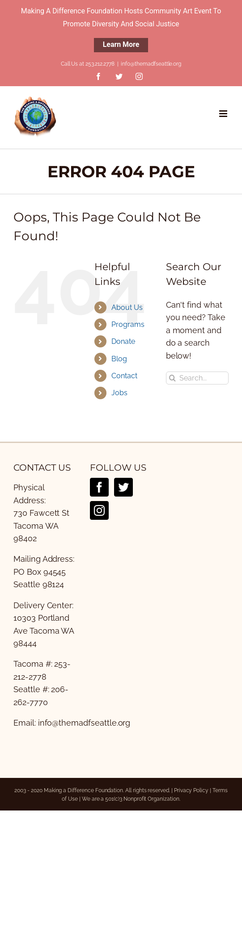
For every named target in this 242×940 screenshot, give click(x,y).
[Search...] (197, 378)
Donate (123, 341)
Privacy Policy (191, 790)
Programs (127, 324)
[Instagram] (99, 510)
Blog (119, 359)
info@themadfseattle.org (151, 64)
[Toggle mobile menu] (224, 113)
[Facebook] (99, 487)
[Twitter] (123, 487)
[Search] (172, 378)
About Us (127, 307)
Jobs (119, 393)
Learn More (121, 44)
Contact (124, 376)
